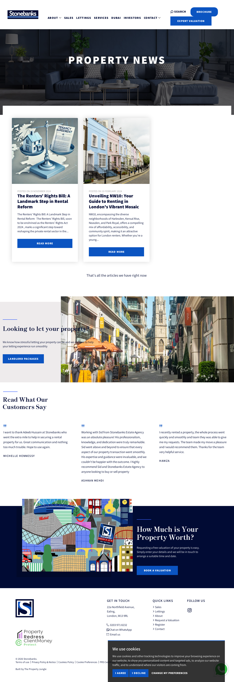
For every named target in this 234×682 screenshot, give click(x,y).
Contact (159, 629)
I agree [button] (120, 673)
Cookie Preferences (86, 662)
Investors (129, 16)
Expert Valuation (184, 21)
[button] (222, 404)
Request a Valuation (166, 620)
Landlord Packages (23, 358)
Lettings (80, 16)
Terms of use (22, 662)
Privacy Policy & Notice (44, 662)
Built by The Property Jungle (31, 669)
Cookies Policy (66, 662)
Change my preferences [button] (170, 673)
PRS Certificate (108, 662)
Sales (66, 16)
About (158, 616)
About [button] (51, 16)
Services (98, 16)
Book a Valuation (157, 570)
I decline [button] (139, 673)
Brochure (197, 12)
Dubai (113, 16)
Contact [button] (149, 16)
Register (159, 624)
